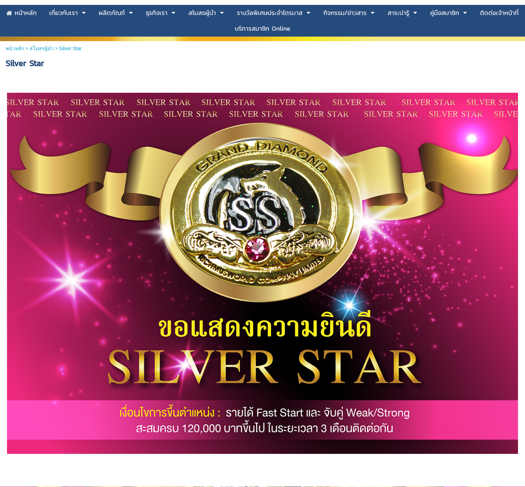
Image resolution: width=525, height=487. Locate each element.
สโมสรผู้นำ (42, 123)
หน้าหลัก (15, 123)
